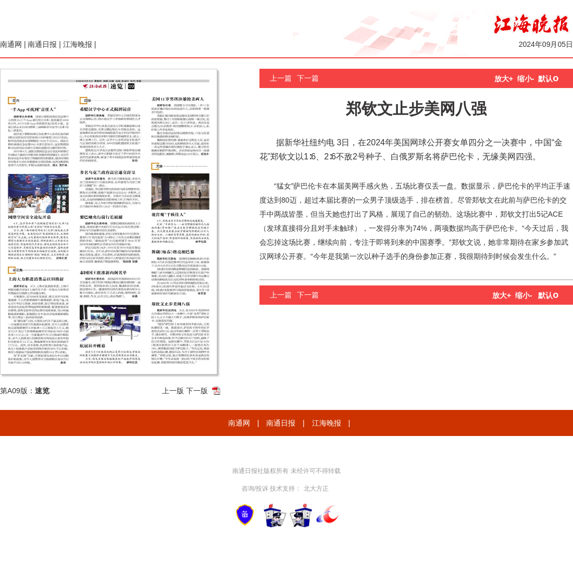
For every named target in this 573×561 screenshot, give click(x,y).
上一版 (173, 391)
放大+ (503, 78)
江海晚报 (77, 44)
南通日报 (42, 44)
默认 (548, 78)
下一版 (197, 391)
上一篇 (281, 78)
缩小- (525, 78)
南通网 (11, 44)
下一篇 (308, 78)
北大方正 (316, 488)
